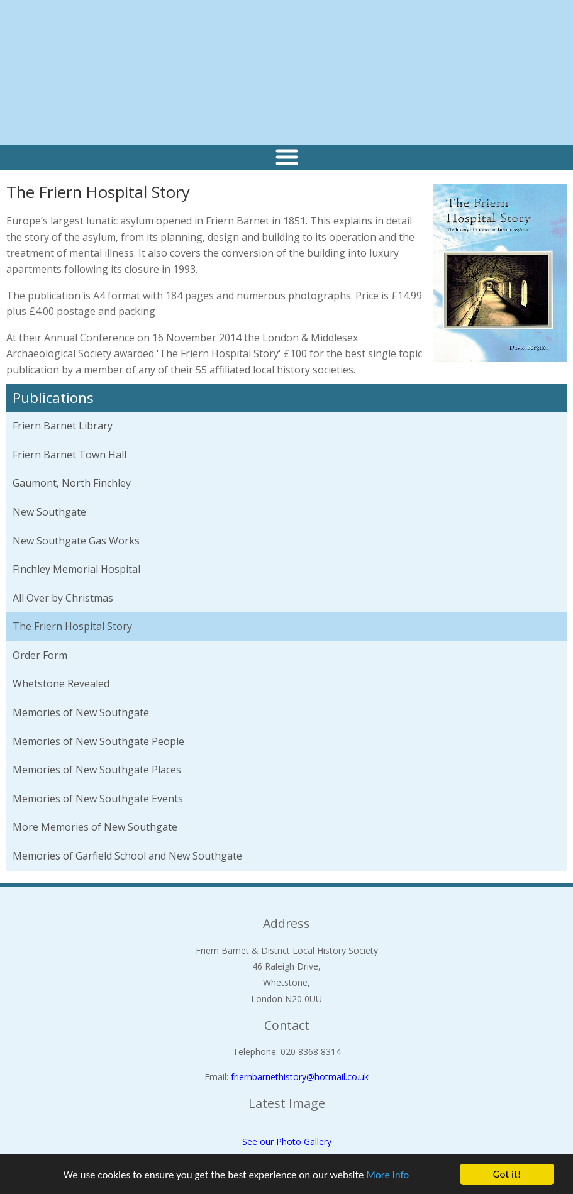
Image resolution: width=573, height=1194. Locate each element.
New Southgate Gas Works (76, 541)
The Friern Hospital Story (72, 626)
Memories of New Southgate (81, 712)
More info (387, 1174)
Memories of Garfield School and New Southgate (127, 856)
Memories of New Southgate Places (97, 770)
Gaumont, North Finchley (72, 483)
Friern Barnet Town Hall (69, 455)
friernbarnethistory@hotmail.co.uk (300, 1077)
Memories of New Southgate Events (98, 798)
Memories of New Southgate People (98, 741)
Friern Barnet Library (63, 426)
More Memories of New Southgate (95, 827)
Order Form (40, 655)
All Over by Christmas (63, 598)
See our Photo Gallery (286, 1141)
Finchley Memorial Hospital (76, 569)
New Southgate (49, 512)
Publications (53, 397)
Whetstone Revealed (61, 683)
